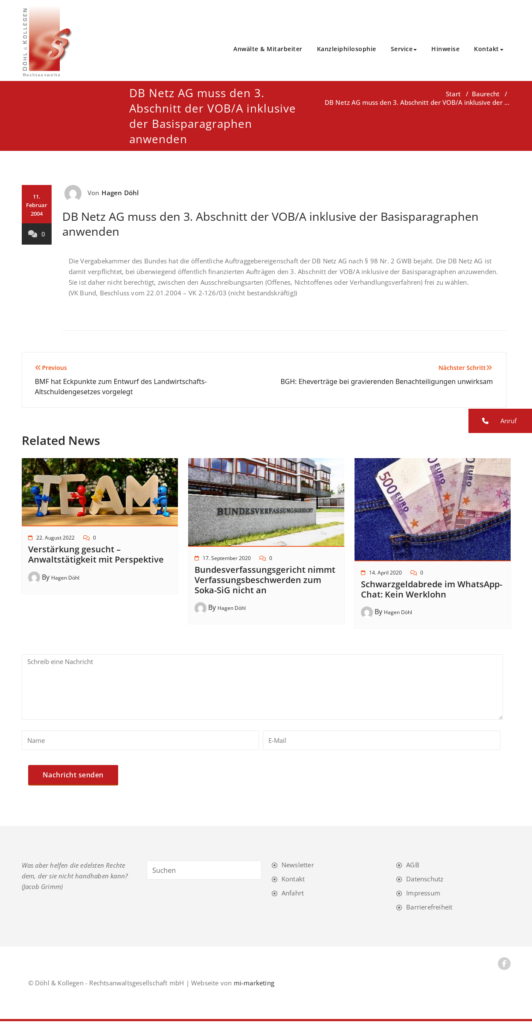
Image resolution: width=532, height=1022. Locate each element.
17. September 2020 (227, 559)
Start (453, 94)
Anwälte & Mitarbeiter (267, 49)
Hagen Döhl (120, 193)
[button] (500, 420)
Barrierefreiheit (429, 908)
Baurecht (486, 94)
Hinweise (445, 49)
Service (404, 49)
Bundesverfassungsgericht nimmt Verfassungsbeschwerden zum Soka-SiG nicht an (265, 581)
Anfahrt (293, 893)
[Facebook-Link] (504, 964)
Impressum (423, 893)
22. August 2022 (55, 538)
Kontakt (488, 49)
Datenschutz (424, 879)
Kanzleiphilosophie (346, 49)
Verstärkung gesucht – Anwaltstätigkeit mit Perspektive (96, 555)
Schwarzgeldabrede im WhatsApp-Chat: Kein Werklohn (431, 590)
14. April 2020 (385, 573)
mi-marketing (254, 983)
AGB (412, 865)
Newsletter (298, 865)
